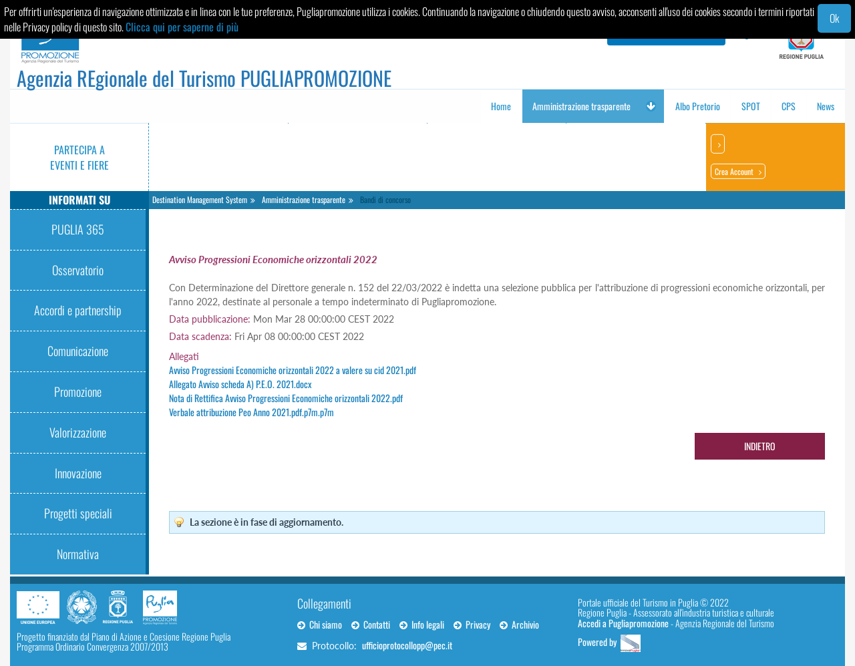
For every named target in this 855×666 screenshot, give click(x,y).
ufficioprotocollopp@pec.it (407, 645)
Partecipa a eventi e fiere (79, 157)
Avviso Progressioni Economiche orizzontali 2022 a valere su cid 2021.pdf (292, 370)
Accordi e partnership (78, 310)
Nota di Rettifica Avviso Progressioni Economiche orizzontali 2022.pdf (286, 398)
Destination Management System (199, 199)
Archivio (519, 624)
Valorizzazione (77, 432)
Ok (834, 18)
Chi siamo (319, 624)
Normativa (78, 553)
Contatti (370, 624)
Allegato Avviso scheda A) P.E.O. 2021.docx (240, 384)
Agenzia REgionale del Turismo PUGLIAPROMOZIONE (204, 78)
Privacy (472, 624)
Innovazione (78, 473)
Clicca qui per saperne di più (182, 27)
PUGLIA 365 (77, 229)
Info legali (421, 624)
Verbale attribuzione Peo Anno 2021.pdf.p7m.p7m (251, 412)
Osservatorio (78, 270)
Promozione (78, 391)
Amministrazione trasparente (303, 199)
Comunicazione (77, 350)
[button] (650, 106)
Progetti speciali (78, 513)
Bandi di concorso (385, 199)
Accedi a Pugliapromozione (623, 623)
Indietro (760, 446)
